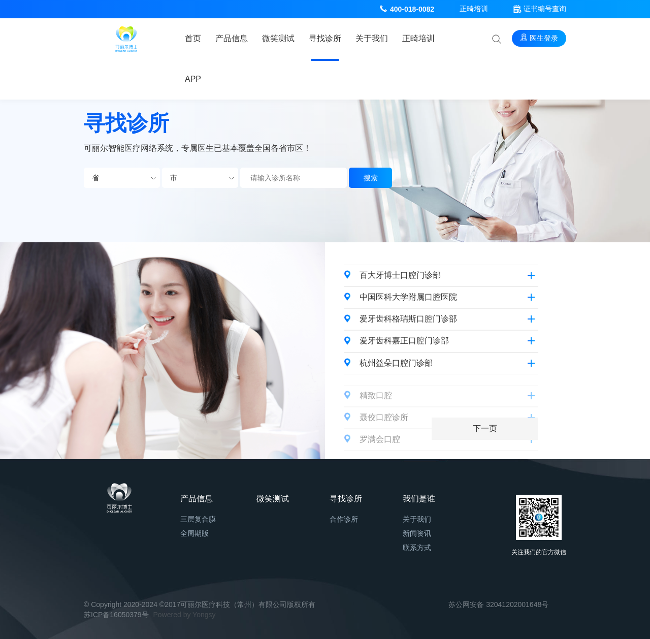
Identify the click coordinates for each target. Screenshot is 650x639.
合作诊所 (344, 519)
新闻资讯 (417, 533)
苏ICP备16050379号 (116, 614)
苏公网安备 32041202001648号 (498, 604)
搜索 (371, 178)
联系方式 (417, 547)
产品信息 (231, 38)
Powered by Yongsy (184, 614)
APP (193, 79)
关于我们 (371, 38)
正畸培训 (474, 9)
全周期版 (194, 533)
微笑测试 (278, 38)
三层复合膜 (198, 519)
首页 (193, 38)
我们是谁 (419, 499)
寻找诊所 (325, 38)
